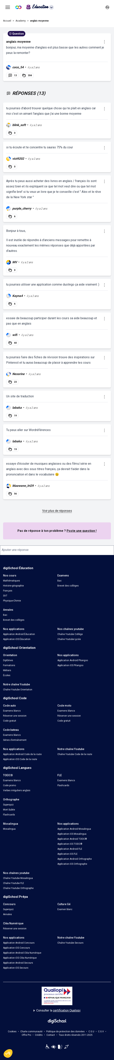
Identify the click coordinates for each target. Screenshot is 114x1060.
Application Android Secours (18, 962)
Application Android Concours (19, 942)
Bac (59, 580)
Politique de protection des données (65, 1031)
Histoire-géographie (13, 585)
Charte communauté (31, 1031)
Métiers (7, 670)
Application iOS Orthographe (72, 864)
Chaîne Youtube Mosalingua (18, 878)
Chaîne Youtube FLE (13, 883)
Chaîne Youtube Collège (70, 634)
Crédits (39, 1035)
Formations (9, 665)
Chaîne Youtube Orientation (17, 689)
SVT (5, 595)
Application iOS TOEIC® (69, 844)
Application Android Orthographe (74, 859)
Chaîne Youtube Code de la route (74, 754)
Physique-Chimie (12, 600)
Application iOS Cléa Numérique (20, 957)
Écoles (6, 675)
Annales (7, 914)
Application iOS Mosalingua (71, 834)
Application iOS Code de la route (20, 759)
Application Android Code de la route (22, 754)
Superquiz (8, 804)
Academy (21, 20)
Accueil (7, 20)
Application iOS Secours (15, 967)
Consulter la (57, 1010)
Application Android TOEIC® (72, 839)
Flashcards (63, 785)
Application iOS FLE (67, 854)
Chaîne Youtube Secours (70, 942)
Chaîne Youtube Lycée (69, 639)
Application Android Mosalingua (74, 829)
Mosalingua (9, 829)
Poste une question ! (82, 531)
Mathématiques (11, 580)
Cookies (12, 1031)
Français (7, 590)
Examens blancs (12, 710)
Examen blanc (64, 909)
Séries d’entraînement (14, 740)
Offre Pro (26, 1035)
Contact (50, 1035)
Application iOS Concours (16, 947)
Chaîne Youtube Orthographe (18, 888)
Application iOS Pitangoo (70, 665)
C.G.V (101, 1031)
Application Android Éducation (19, 634)
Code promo (9, 785)
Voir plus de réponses (57, 511)
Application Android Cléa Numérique (22, 952)
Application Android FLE (69, 849)
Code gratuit (9, 720)
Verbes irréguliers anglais (16, 790)
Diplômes (8, 660)
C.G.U (91, 1031)
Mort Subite (9, 809)
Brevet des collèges (68, 585)
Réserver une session (14, 715)
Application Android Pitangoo (72, 660)
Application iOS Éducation (16, 639)
